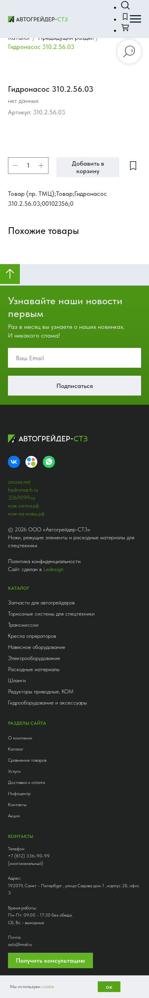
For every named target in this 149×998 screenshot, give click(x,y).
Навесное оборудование (36, 647)
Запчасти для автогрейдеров (41, 602)
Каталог (15, 749)
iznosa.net (19, 482)
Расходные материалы (34, 669)
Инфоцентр (19, 793)
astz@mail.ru (20, 944)
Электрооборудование (34, 658)
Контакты (17, 804)
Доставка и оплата (26, 782)
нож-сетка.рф (23, 505)
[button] (125, 5)
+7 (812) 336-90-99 (29, 856)
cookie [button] (48, 986)
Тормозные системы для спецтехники (51, 613)
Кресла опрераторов (32, 636)
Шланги (17, 680)
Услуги (14, 771)
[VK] (14, 462)
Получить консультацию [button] (50, 960)
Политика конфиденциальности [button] (44, 561)
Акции (14, 815)
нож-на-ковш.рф (26, 513)
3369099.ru (21, 497)
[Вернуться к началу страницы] (10, 274)
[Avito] (31, 462)
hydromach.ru (23, 489)
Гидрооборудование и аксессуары (47, 702)
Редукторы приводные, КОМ (41, 691)
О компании (20, 738)
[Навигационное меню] (135, 19)
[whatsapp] (49, 462)
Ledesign (53, 569)
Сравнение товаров (27, 760)
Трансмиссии (23, 625)
